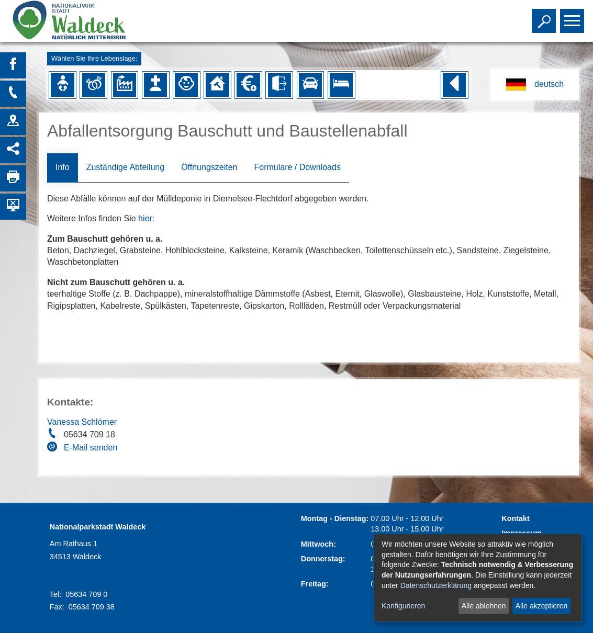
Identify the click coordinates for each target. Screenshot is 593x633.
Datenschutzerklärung (436, 585)
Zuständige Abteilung (125, 167)
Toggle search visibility (545, 16)
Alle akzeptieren (542, 606)
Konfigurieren (403, 606)
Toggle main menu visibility (573, 16)
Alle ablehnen (484, 606)
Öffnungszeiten (209, 167)
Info (62, 167)
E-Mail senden (90, 447)
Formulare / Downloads (297, 167)
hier (145, 218)
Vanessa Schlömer (82, 421)
